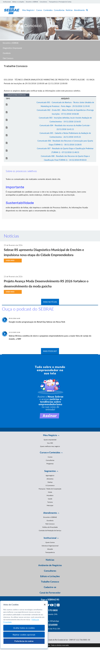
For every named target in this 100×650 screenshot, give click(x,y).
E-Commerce (50, 485)
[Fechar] (45, 604)
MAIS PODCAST (50, 351)
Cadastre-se (50, 587)
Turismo (50, 502)
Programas (50, 464)
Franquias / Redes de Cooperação (50, 489)
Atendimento (79, 10)
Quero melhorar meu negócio (50, 446)
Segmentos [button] (50, 471)
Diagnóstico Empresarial (12, 48)
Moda (50, 492)
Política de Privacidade (50, 527)
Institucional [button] (50, 537)
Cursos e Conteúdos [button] (50, 452)
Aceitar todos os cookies (24, 628)
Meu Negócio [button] (50, 435)
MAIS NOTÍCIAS (50, 302)
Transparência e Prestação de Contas (60, 2)
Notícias (69, 10)
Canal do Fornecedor (50, 592)
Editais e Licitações (18, 2)
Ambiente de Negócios (50, 565)
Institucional (7, 2)
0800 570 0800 (50, 610)
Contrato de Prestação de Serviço (50, 530)
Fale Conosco (8, 58)
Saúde (50, 499)
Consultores (43, 2)
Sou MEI (50, 443)
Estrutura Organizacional (50, 546)
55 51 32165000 (50, 624)
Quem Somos (50, 542)
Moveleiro (50, 495)
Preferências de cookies (24, 641)
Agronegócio (50, 475)
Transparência (50, 552)
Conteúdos (48, 10)
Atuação (50, 549)
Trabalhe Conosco (50, 581)
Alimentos (50, 479)
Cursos (39, 10)
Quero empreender (50, 440)
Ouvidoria (6, 53)
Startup (50, 482)
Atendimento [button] (50, 512)
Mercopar (50, 505)
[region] (24, 625)
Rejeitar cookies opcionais (24, 634)
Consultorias (59, 10)
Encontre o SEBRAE (32, 2)
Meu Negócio (28, 10)
